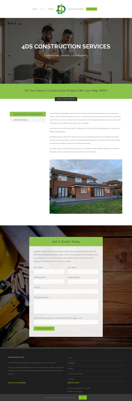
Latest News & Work (76, 374)
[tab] (28, 114)
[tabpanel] (86, 164)
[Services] (66, 51)
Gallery (71, 368)
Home (71, 358)
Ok (82, 397)
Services (72, 363)
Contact (71, 379)
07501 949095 (77, 391)
